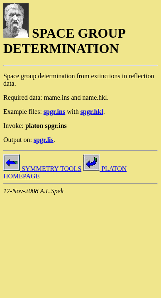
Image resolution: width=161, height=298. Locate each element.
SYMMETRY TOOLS (42, 168)
